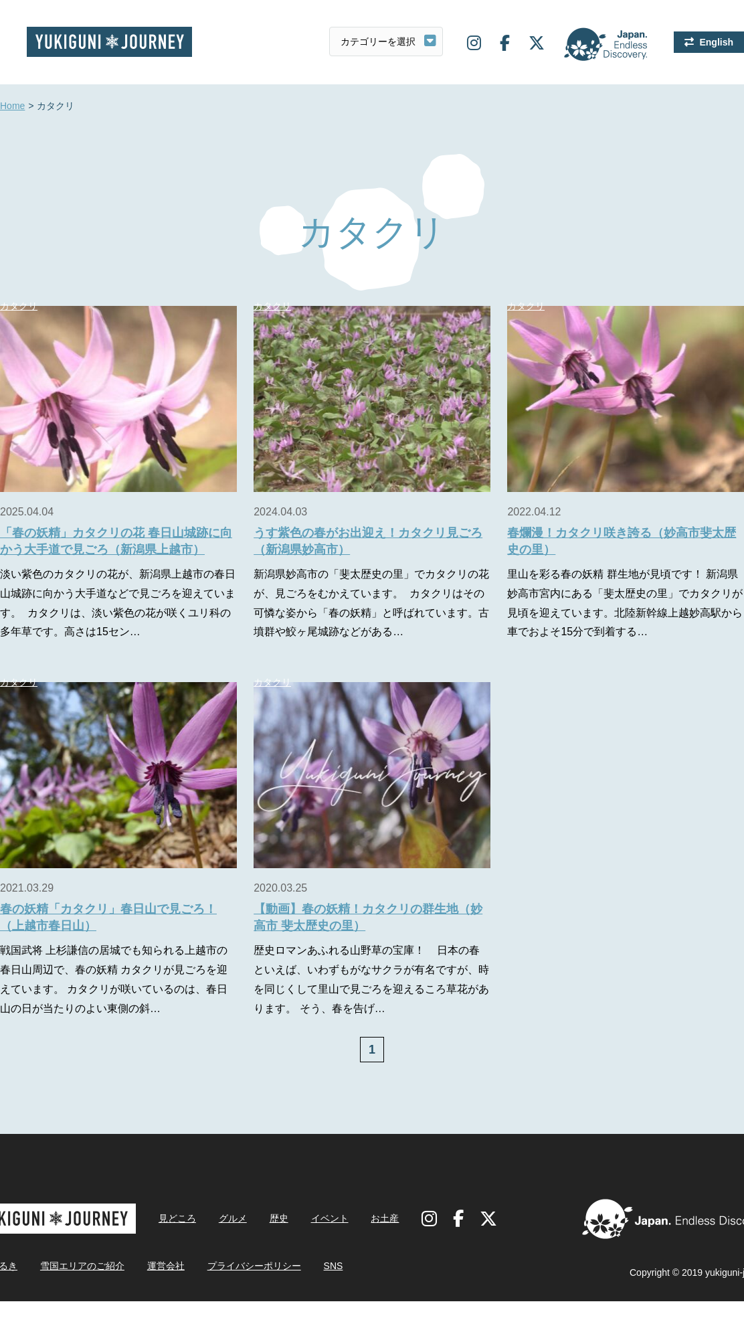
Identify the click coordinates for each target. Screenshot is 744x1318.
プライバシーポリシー (254, 1265)
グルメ (233, 1218)
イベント (330, 1218)
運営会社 (166, 1265)
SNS (333, 1265)
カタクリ (272, 306)
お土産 (385, 1218)
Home (12, 106)
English (716, 42)
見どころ (177, 1218)
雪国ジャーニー (109, 42)
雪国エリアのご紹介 (82, 1265)
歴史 (279, 1218)
